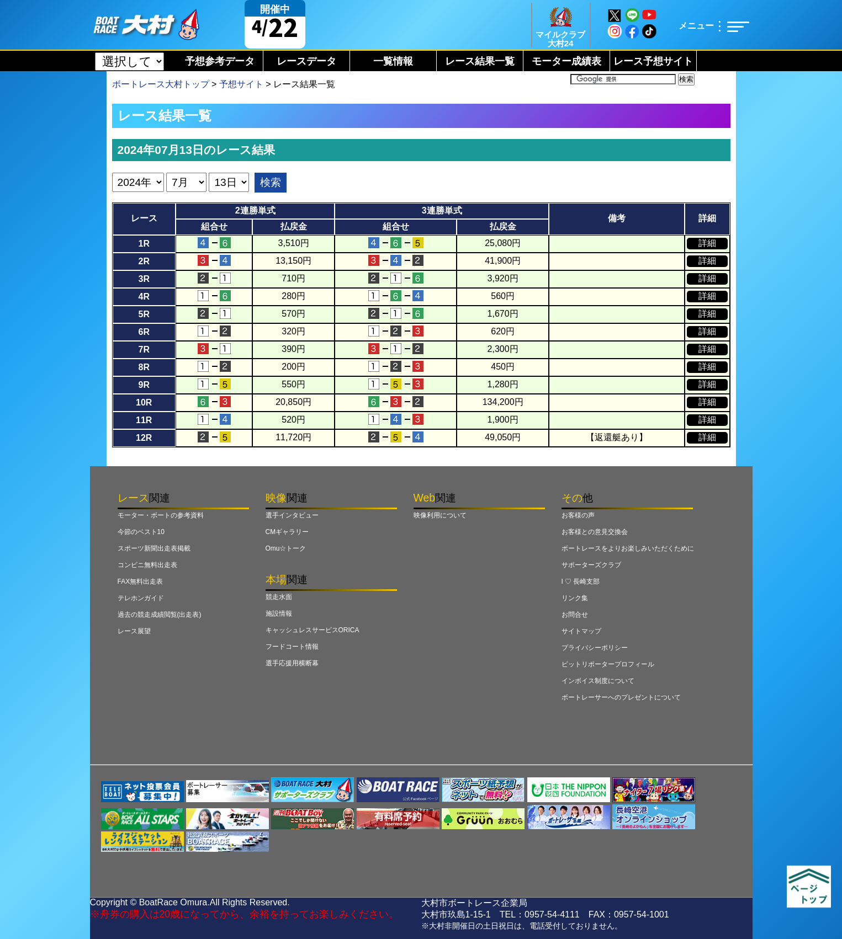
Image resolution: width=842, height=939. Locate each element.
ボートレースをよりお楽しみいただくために (628, 548)
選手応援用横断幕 (292, 663)
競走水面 (279, 597)
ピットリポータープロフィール (608, 664)
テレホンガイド (141, 598)
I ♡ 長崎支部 (581, 581)
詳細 (707, 243)
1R (144, 243)
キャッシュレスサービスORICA (312, 630)
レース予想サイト (653, 61)
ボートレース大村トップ (160, 84)
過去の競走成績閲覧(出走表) (160, 614)
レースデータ (306, 61)
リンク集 (575, 598)
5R (144, 314)
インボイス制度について (598, 681)
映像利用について (440, 515)
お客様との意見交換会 (595, 532)
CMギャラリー (287, 532)
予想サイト (241, 84)
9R (144, 385)
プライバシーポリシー (595, 648)
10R (144, 402)
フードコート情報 (292, 646)
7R (144, 349)
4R (144, 296)
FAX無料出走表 (140, 581)
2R (144, 261)
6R (144, 332)
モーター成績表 (566, 61)
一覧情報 (393, 61)
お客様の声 (578, 515)
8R (144, 367)
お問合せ (575, 614)
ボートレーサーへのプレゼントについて (621, 697)
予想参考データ (220, 61)
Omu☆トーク (286, 548)
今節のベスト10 (141, 532)
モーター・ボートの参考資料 (161, 515)
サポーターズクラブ (591, 565)
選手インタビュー (292, 515)
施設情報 (279, 613)
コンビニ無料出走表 (147, 565)
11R (144, 420)
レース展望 (134, 631)
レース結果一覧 (480, 61)
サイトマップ (581, 631)
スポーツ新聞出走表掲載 (154, 548)
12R (144, 437)
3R (144, 279)
